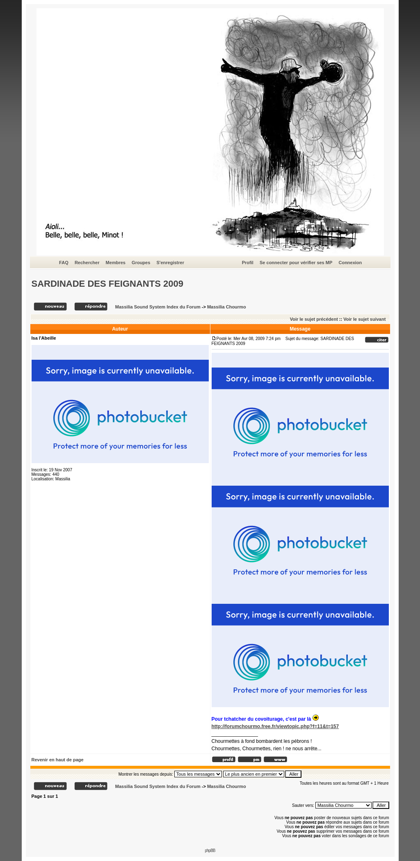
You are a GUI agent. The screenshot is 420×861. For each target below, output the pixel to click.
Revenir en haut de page (58, 759)
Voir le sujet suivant (364, 319)
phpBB (210, 850)
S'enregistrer (170, 262)
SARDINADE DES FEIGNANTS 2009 (107, 284)
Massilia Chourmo (226, 306)
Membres (116, 262)
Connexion (350, 262)
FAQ (63, 262)
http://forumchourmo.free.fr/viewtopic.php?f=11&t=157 (275, 726)
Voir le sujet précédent (314, 319)
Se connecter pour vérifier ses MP (296, 262)
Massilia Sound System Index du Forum (158, 306)
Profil (247, 262)
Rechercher (87, 262)
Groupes (141, 262)
